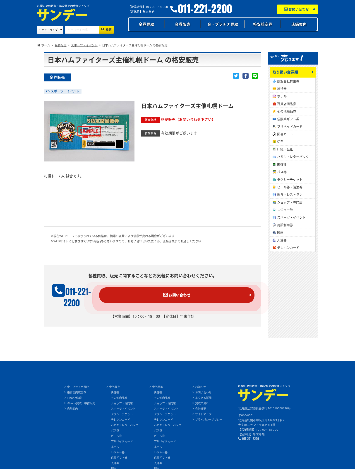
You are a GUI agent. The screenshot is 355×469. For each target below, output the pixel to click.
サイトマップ (206, 406)
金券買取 (146, 24)
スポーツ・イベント (65, 91)
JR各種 (281, 164)
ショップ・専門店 (289, 202)
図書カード (285, 134)
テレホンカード (288, 247)
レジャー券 (285, 210)
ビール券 (114, 428)
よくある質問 (206, 390)
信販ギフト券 (117, 449)
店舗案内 (299, 24)
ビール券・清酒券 (289, 187)
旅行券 (282, 88)
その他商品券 (286, 111)
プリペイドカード (289, 126)
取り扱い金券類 (285, 72)
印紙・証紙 (285, 149)
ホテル (282, 96)
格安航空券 (262, 24)
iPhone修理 (70, 390)
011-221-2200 (205, 9)
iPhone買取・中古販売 (77, 395)
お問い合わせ (296, 9)
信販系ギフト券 (288, 119)
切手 (280, 141)
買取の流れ (204, 395)
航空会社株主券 (288, 81)
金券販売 (182, 24)
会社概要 (203, 401)
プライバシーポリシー (212, 412)
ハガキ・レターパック (293, 156)
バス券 (282, 172)
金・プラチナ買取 (222, 24)
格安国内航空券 (72, 385)
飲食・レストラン (289, 194)
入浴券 (282, 240)
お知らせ (203, 379)
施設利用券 (285, 225)
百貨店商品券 (286, 104)
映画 (280, 232)
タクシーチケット (289, 179)
